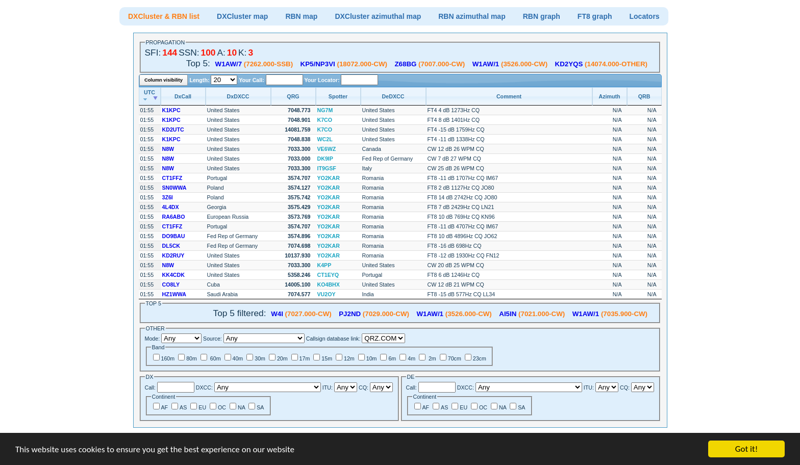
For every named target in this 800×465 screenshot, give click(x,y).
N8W (168, 149)
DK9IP (325, 159)
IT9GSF (326, 168)
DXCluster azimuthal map (378, 16)
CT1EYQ (328, 275)
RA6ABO (173, 217)
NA (241, 407)
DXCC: (204, 387)
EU (202, 407)
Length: (200, 80)
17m (304, 358)
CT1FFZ (172, 178)
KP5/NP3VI (318, 64)
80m (191, 358)
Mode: (152, 338)
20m (282, 358)
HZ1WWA (174, 294)
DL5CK (171, 246)
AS (183, 407)
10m (371, 358)
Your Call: (251, 80)
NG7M (325, 110)
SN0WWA (174, 188)
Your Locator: (322, 80)
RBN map (301, 16)
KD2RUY (173, 255)
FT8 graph (595, 16)
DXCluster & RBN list (163, 16)
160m (168, 358)
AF (164, 407)
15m (326, 358)
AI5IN (507, 314)
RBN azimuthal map (471, 16)
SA (260, 407)
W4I (277, 314)
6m (392, 358)
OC (222, 407)
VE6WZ (326, 149)
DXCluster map (242, 16)
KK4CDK (173, 275)
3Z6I (167, 197)
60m (215, 358)
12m (349, 358)
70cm (454, 358)
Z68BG (405, 64)
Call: (150, 387)
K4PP (324, 265)
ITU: (327, 387)
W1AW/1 (485, 64)
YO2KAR (328, 178)
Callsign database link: (333, 338)
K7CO (325, 120)
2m (431, 358)
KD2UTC (173, 129)
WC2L (325, 139)
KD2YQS (569, 64)
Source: (212, 338)
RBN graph (541, 16)
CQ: (363, 387)
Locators (645, 16)
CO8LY (171, 284)
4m (411, 358)
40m (238, 358)
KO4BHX (328, 284)
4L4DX (170, 207)
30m (260, 358)
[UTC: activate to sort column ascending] (150, 96)
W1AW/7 (228, 64)
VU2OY (326, 294)
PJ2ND (350, 314)
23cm (479, 358)
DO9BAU (173, 236)
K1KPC (171, 110)
